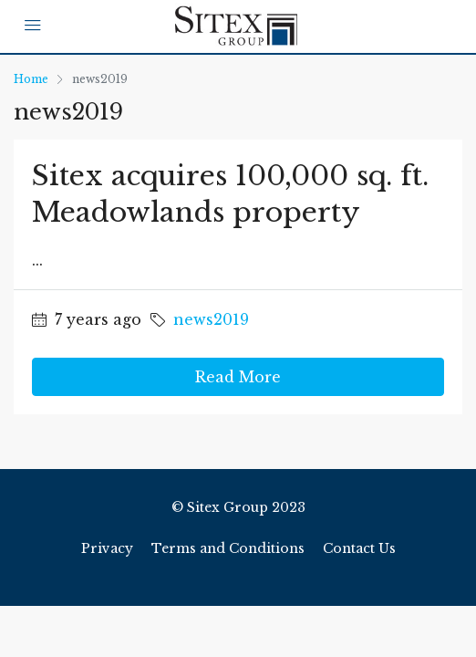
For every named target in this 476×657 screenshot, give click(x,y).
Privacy (107, 548)
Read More (238, 377)
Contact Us (359, 548)
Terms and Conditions (228, 548)
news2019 (211, 319)
